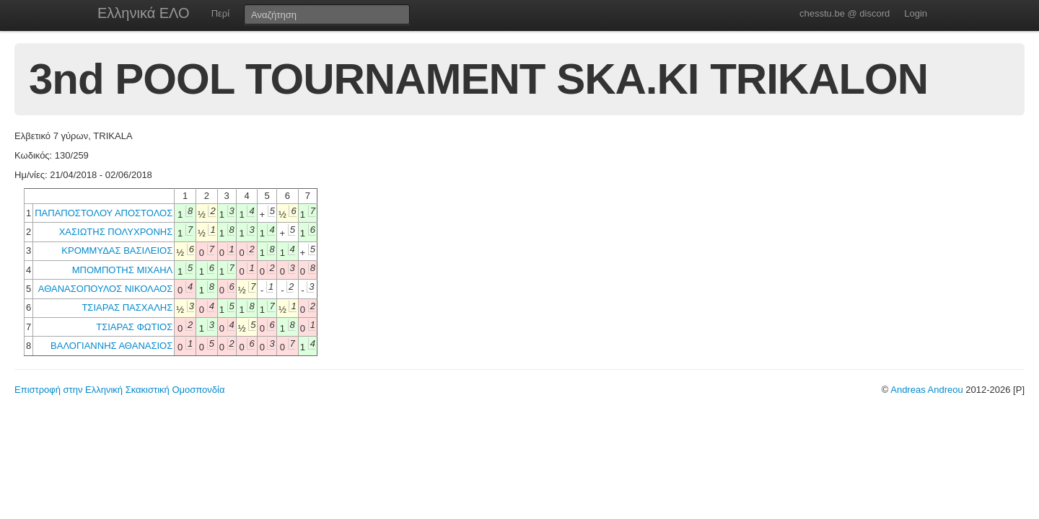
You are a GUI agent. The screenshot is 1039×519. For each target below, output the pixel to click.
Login (915, 13)
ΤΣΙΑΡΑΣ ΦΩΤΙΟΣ (134, 326)
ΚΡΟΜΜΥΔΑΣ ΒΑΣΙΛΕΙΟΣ (116, 250)
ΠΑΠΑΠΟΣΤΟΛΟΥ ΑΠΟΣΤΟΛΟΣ (103, 213)
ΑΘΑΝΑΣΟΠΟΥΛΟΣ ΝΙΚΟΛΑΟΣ (105, 288)
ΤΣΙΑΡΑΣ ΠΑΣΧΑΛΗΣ (127, 307)
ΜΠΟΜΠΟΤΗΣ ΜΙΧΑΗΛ (122, 270)
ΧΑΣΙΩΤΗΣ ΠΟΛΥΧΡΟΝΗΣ (116, 231)
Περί (220, 13)
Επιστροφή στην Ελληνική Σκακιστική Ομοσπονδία (119, 389)
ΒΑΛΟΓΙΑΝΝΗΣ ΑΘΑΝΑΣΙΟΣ (111, 345)
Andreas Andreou (926, 389)
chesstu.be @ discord (844, 13)
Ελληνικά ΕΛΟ (143, 13)
